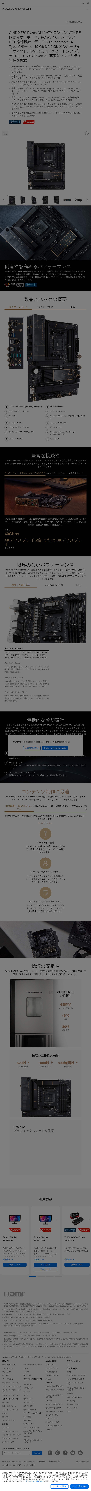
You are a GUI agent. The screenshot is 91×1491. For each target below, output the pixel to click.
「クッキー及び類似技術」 (34, 1481)
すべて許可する (79, 1486)
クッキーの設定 (59, 1486)
